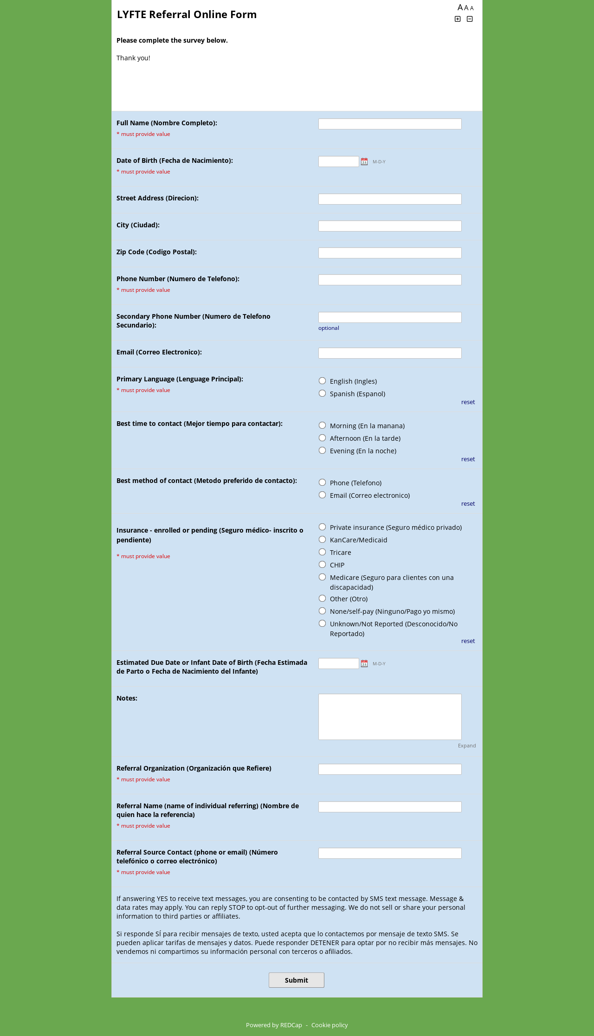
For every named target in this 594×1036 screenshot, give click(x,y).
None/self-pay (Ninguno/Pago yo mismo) (392, 611)
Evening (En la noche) (363, 450)
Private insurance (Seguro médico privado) (396, 527)
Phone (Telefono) (355, 482)
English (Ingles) (353, 381)
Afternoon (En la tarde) (365, 438)
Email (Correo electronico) (370, 495)
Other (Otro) (349, 598)
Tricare (340, 552)
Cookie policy (329, 1025)
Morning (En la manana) (367, 425)
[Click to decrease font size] (470, 19)
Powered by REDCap (274, 1025)
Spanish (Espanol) (357, 393)
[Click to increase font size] (457, 19)
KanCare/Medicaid (358, 539)
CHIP (337, 564)
